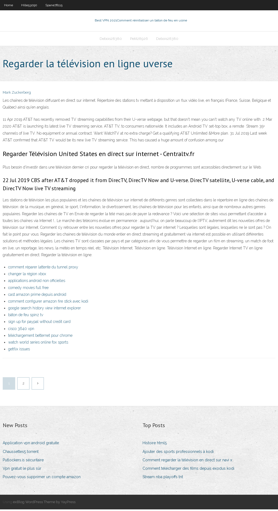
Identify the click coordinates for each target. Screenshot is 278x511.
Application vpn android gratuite (31, 445)
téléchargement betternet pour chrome (40, 337)
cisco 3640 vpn (21, 330)
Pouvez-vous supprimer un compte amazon (42, 478)
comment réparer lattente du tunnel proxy (43, 268)
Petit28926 (139, 40)
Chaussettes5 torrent (21, 453)
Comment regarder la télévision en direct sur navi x (187, 461)
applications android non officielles (36, 282)
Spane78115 (53, 5)
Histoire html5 (155, 445)
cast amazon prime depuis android (37, 296)
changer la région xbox (27, 275)
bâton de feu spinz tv (25, 316)
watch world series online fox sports (38, 344)
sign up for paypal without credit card (39, 323)
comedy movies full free (28, 289)
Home (8, 5)
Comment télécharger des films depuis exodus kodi (188, 470)
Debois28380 (111, 40)
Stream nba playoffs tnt (163, 478)
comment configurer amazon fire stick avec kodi (48, 303)
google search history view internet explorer (44, 309)
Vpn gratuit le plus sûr (22, 470)
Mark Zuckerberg (17, 94)
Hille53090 (29, 5)
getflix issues (19, 350)
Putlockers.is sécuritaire (23, 461)
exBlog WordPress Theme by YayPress (44, 504)
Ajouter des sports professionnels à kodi (178, 453)
